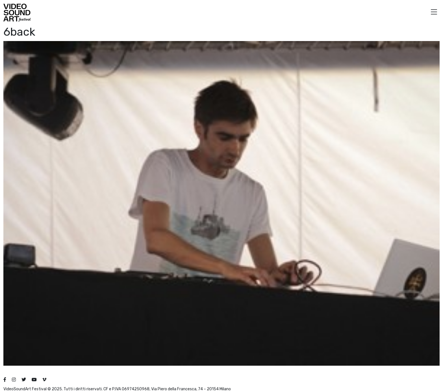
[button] (434, 12)
